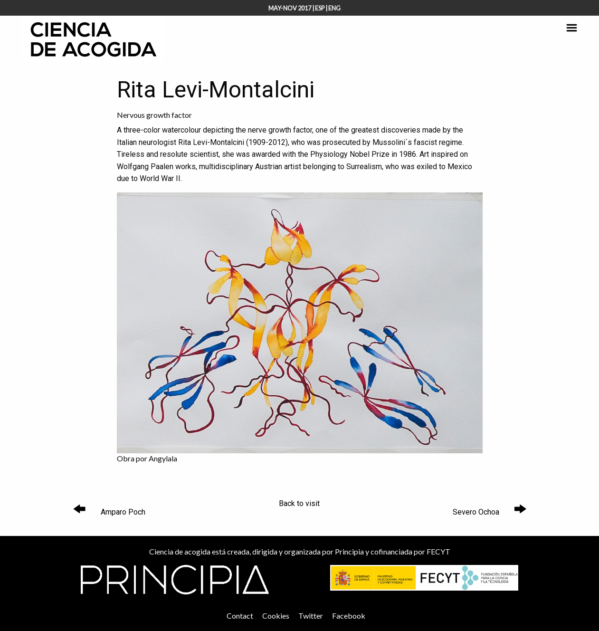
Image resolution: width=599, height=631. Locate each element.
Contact (240, 615)
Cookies (275, 615)
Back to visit (299, 503)
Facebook (348, 615)
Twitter (310, 615)
